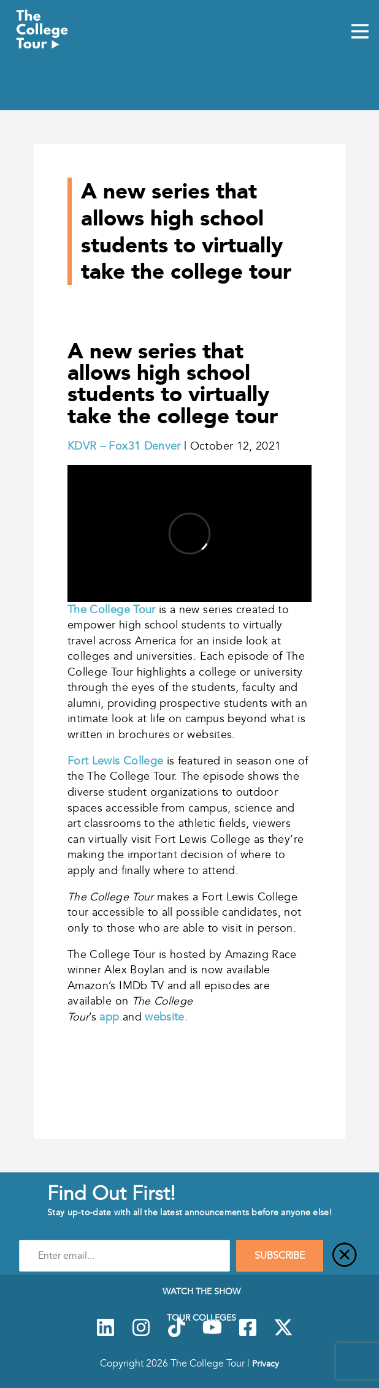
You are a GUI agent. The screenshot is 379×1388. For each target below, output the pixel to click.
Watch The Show (201, 1291)
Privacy (265, 1363)
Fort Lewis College (117, 761)
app (109, 1017)
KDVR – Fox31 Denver (124, 446)
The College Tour (111, 609)
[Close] (344, 1255)
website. (166, 1017)
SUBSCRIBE (280, 1256)
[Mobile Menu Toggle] (360, 32)
